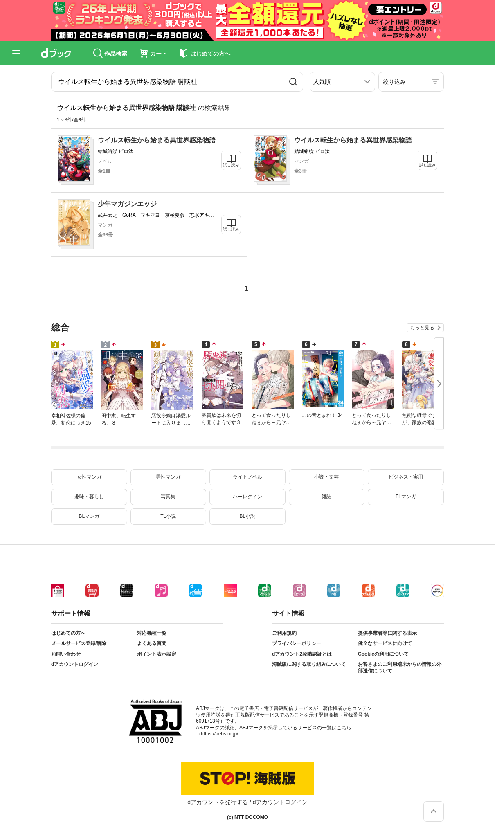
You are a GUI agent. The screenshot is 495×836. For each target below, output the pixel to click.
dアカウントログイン (74, 664)
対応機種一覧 (151, 633)
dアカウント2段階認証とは (302, 654)
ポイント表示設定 (156, 654)
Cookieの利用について (383, 654)
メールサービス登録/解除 (78, 643)
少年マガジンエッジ (127, 203)
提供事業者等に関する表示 (387, 633)
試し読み (231, 165)
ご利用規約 (284, 633)
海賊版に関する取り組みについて (309, 664)
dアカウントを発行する (217, 802)
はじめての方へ (68, 633)
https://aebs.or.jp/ (219, 734)
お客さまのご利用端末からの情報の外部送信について (399, 667)
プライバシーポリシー (296, 643)
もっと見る (422, 327)
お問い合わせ (66, 654)
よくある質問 (151, 643)
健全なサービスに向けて (385, 643)
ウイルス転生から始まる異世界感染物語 (157, 140)
